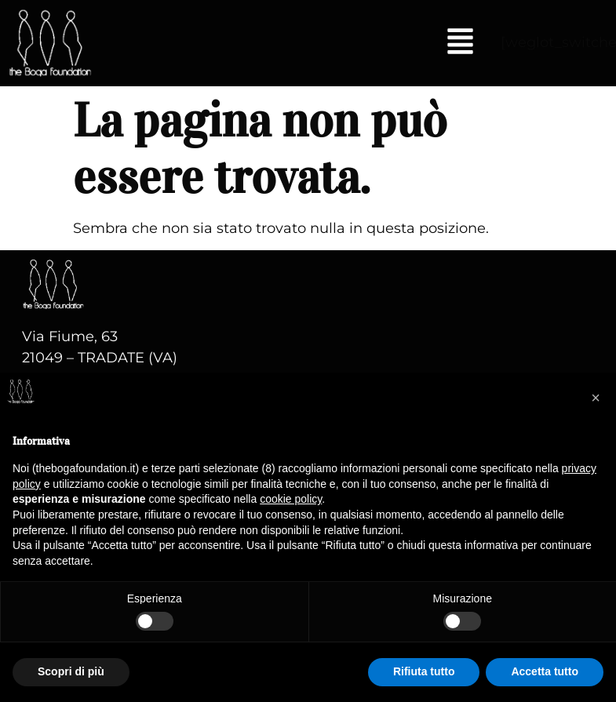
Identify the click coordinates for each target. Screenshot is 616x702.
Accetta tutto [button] (544, 671)
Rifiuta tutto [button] (424, 671)
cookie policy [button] (291, 499)
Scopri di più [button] (71, 671)
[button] (460, 43)
